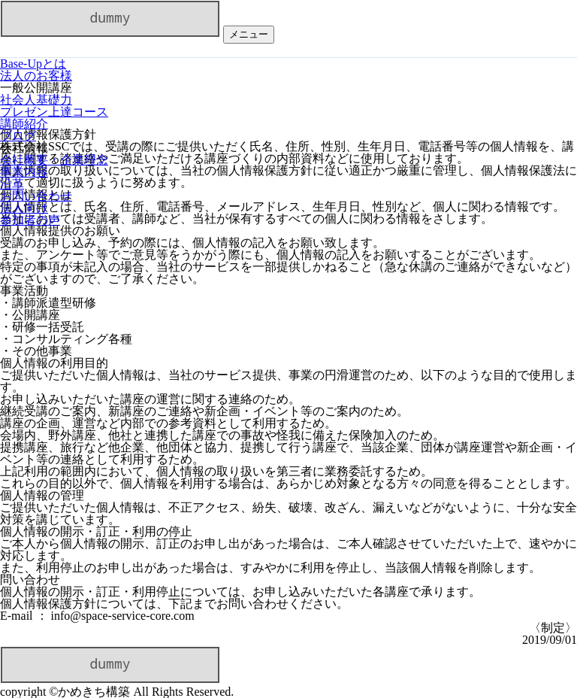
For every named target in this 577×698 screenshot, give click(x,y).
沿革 (12, 184)
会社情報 (24, 147)
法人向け (24, 208)
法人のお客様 (36, 75)
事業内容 (24, 171)
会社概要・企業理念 (54, 159)
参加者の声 (30, 220)
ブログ (18, 135)
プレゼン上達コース (54, 111)
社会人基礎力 (36, 99)
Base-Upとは (33, 63)
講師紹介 (24, 123)
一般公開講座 (36, 87)
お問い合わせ (36, 196)
